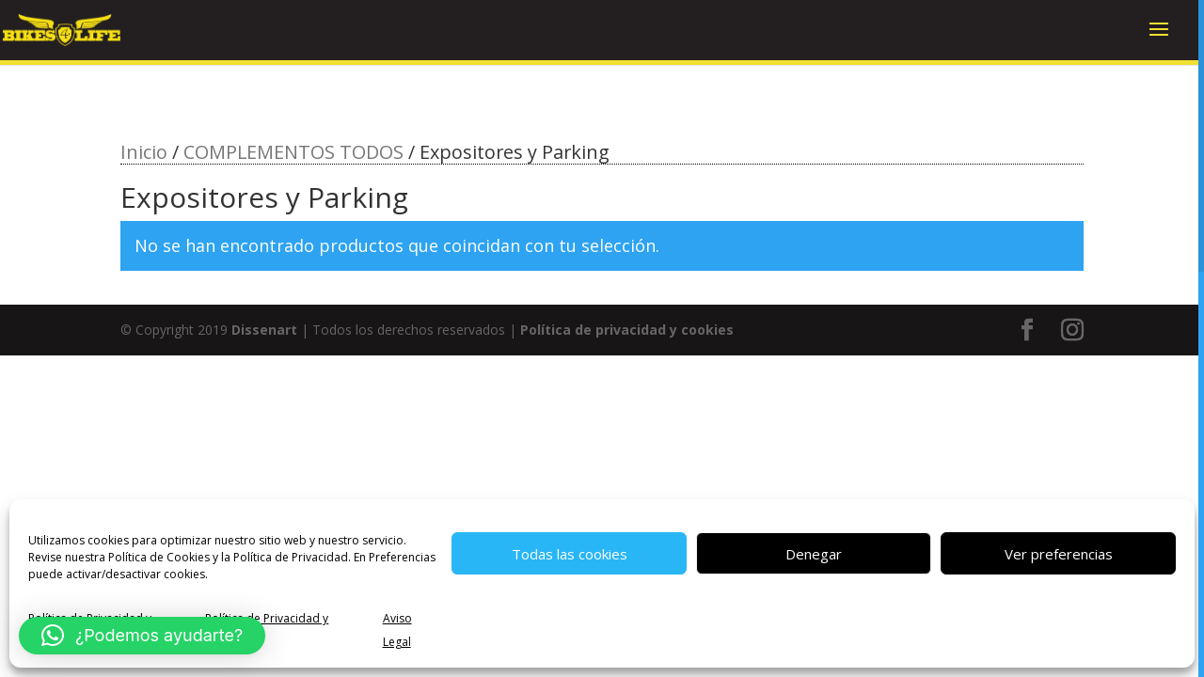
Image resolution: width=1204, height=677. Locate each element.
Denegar (813, 553)
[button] (142, 635)
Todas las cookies (569, 553)
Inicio (143, 152)
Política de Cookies (159, 557)
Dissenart (264, 329)
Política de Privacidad (290, 557)
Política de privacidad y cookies (625, 329)
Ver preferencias (1059, 553)
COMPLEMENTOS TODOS (293, 152)
